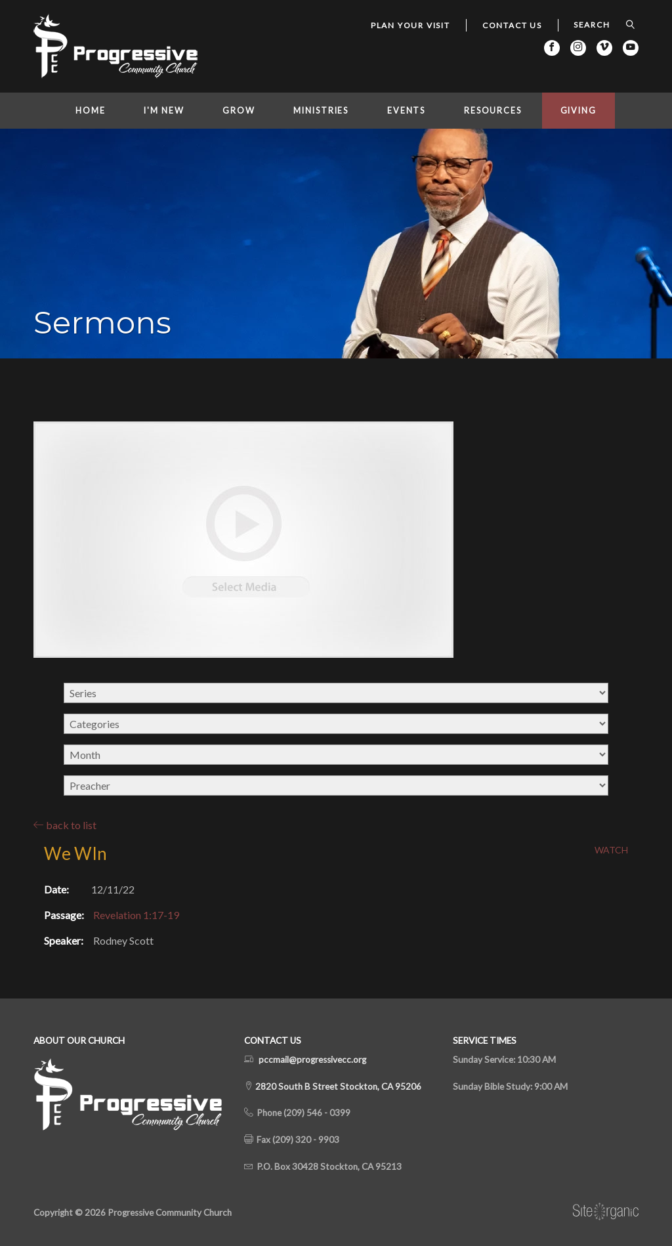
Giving (578, 111)
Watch (611, 850)
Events (406, 111)
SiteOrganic (606, 1212)
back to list (64, 824)
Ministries (320, 111)
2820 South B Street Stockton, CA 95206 (337, 1086)
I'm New (164, 111)
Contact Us (512, 25)
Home (90, 111)
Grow (238, 111)
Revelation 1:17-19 (136, 915)
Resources (493, 111)
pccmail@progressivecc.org (312, 1059)
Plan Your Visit (410, 25)
